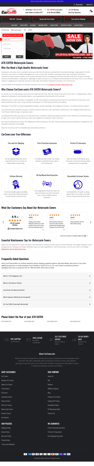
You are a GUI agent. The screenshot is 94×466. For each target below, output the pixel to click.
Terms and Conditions (7, 449)
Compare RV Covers (54, 405)
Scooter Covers (78, 25)
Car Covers (15, 25)
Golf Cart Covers (6, 409)
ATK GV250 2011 (6, 326)
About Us (50, 381)
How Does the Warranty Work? (12, 294)
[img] (15, 225)
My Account (78, 4)
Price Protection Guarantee (56, 432)
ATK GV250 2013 (52, 326)
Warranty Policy (6, 440)
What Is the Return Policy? (11, 287)
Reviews (50, 389)
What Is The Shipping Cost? (11, 280)
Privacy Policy (5, 445)
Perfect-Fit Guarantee (54, 436)
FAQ (49, 385)
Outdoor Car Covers (7, 385)
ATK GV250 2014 (75, 326)
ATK (24, 30)
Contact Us (90, 4)
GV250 (29, 30)
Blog (49, 397)
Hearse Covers (54, 25)
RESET (6, 56)
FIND (19, 56)
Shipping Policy (6, 432)
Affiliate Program (53, 393)
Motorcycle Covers (66, 25)
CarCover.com (5, 30)
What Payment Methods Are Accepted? (14, 301)
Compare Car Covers (54, 401)
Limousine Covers (43, 25)
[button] (3, 227)
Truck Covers (24, 25)
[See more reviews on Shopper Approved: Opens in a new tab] (72, 240)
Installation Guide (53, 409)
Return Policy (5, 436)
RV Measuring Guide (54, 414)
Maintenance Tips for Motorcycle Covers (16, 253)
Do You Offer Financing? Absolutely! (14, 309)
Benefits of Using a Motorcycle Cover (60, 87)
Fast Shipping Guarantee (55, 440)
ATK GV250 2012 (29, 326)
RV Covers (33, 25)
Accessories (5, 422)
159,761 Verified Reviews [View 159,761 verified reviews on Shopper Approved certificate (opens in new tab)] (15, 228)
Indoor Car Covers (6, 389)
